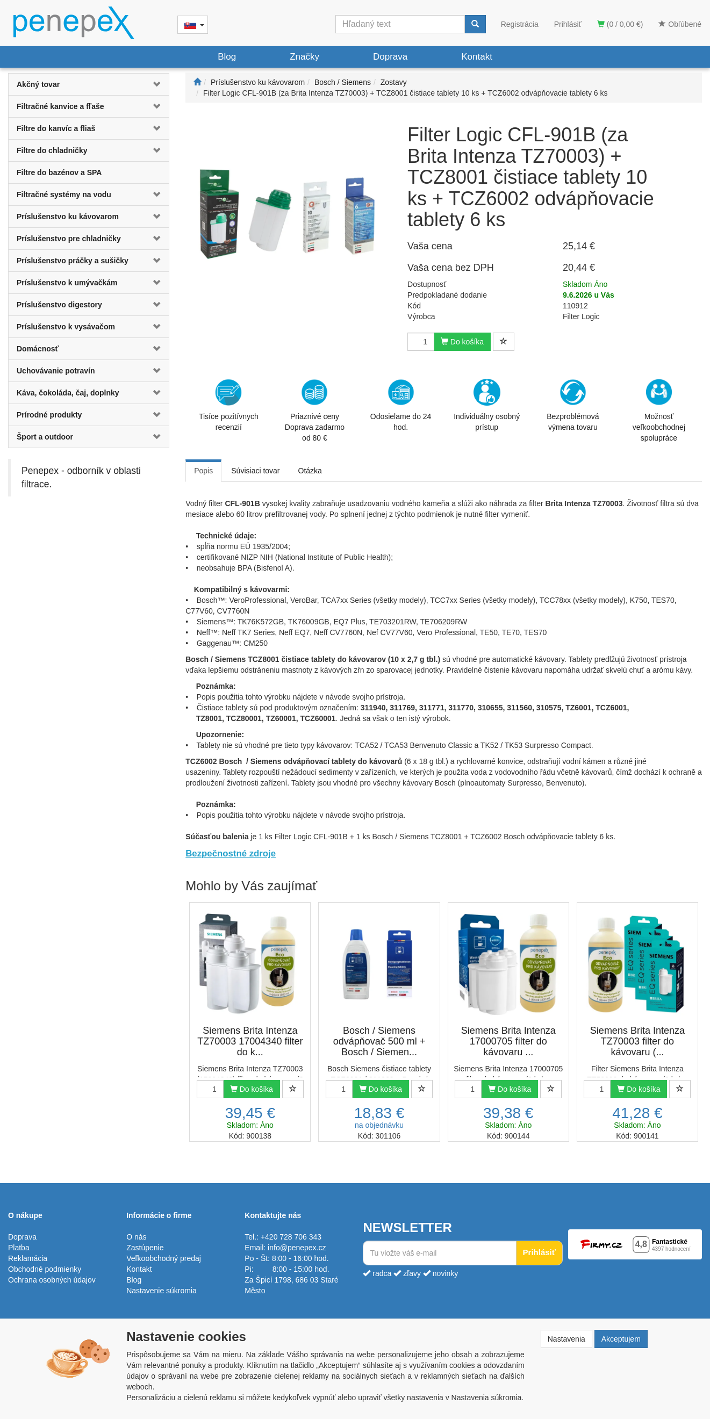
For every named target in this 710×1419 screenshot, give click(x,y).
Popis (203, 470)
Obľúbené (679, 24)
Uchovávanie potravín (56, 370)
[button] (155, 84)
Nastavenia (566, 1339)
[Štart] (197, 82)
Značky (304, 57)
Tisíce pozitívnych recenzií (229, 405)
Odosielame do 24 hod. (401, 405)
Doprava (390, 57)
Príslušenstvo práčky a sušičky (72, 260)
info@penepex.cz (297, 1247)
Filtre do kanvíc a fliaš (56, 128)
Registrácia (520, 24)
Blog (227, 57)
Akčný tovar (38, 84)
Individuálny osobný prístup (487, 405)
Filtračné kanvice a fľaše (60, 106)
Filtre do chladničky (52, 150)
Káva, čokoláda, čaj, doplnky (68, 392)
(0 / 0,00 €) (620, 24)
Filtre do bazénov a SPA (59, 172)
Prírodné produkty (49, 414)
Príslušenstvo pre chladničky (69, 238)
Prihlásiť (568, 24)
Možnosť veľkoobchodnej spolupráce (659, 410)
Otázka (310, 470)
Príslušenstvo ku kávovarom (68, 216)
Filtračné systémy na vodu (64, 194)
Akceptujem (621, 1339)
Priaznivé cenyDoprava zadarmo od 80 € (315, 410)
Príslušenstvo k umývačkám (67, 282)
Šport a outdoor (45, 437)
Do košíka (462, 341)
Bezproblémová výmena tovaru (573, 405)
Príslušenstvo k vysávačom (66, 326)
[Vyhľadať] (475, 24)
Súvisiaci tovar (255, 470)
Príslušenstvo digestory (59, 304)
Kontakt (476, 57)
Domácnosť (38, 348)
